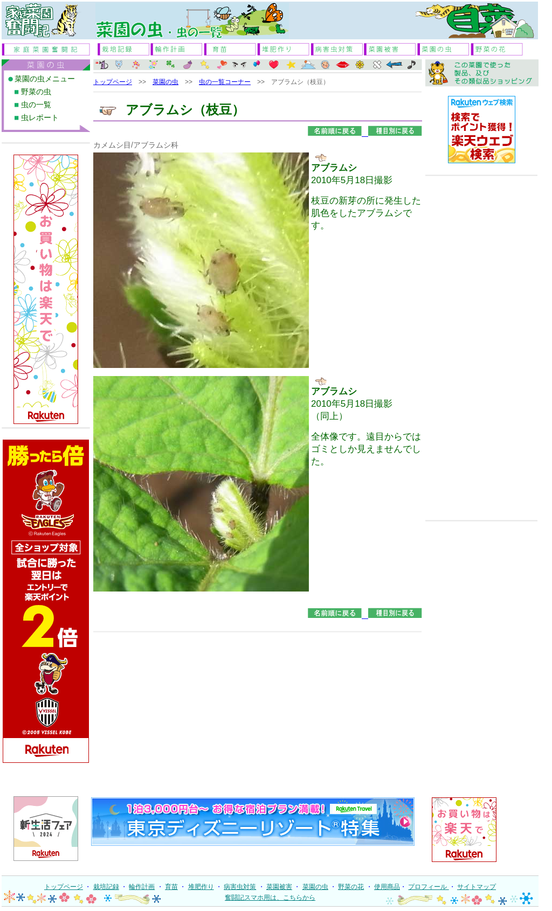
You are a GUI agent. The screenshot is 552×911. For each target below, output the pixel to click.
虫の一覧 (36, 104)
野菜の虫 (36, 91)
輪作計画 (142, 887)
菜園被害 (279, 887)
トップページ (112, 82)
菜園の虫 (165, 82)
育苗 (171, 887)
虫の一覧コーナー (225, 82)
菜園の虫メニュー (45, 78)
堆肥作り (201, 887)
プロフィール (428, 887)
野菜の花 (351, 887)
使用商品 (387, 887)
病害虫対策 (240, 887)
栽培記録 (106, 887)
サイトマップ (476, 887)
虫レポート (40, 117)
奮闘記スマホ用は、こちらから (270, 897)
